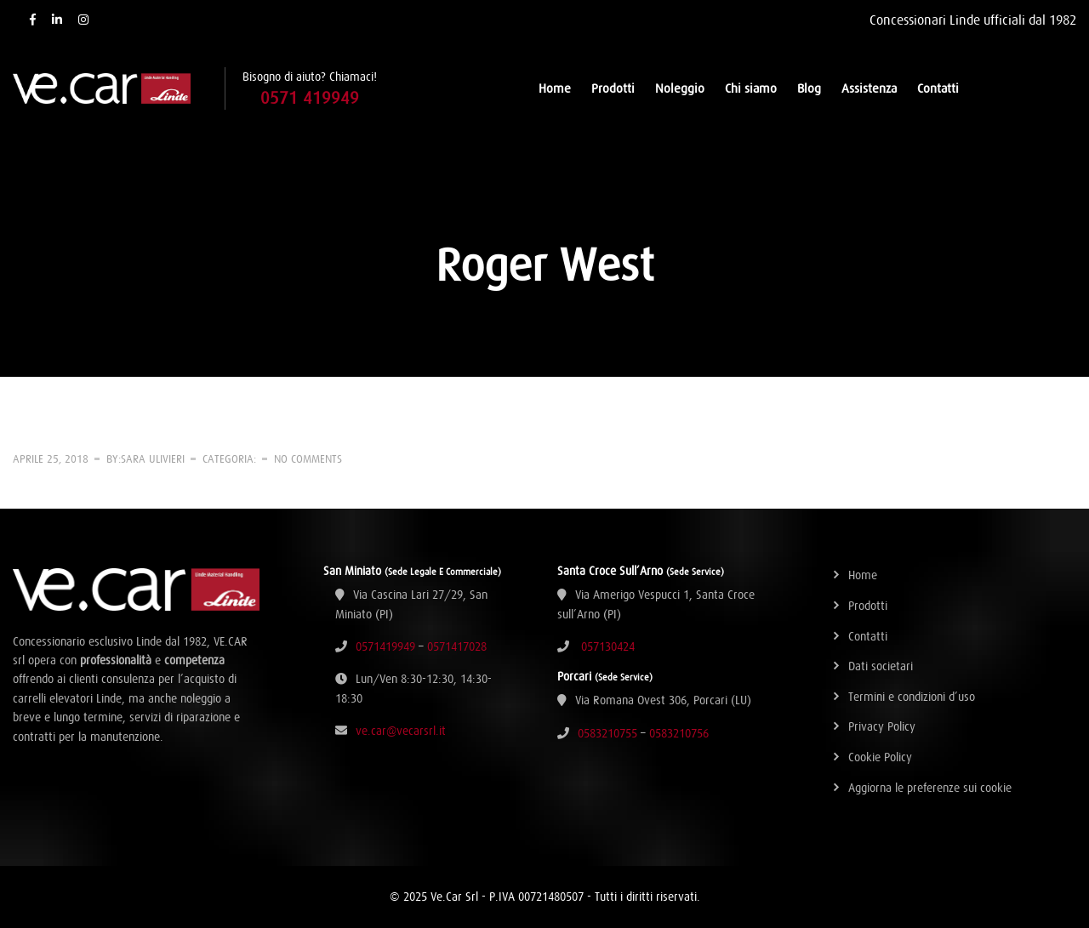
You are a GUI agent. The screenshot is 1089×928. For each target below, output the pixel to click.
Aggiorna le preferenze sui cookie (930, 787)
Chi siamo (751, 88)
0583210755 (607, 733)
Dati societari (880, 666)
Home (555, 88)
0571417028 (457, 646)
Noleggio (679, 88)
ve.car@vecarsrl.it (401, 730)
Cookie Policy (880, 757)
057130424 (608, 646)
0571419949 (385, 646)
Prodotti (613, 88)
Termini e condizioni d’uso (911, 696)
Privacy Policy (881, 726)
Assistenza (869, 88)
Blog (809, 88)
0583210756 (679, 733)
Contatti (938, 88)
